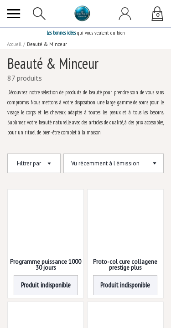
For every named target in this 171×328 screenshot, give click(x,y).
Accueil (14, 44)
